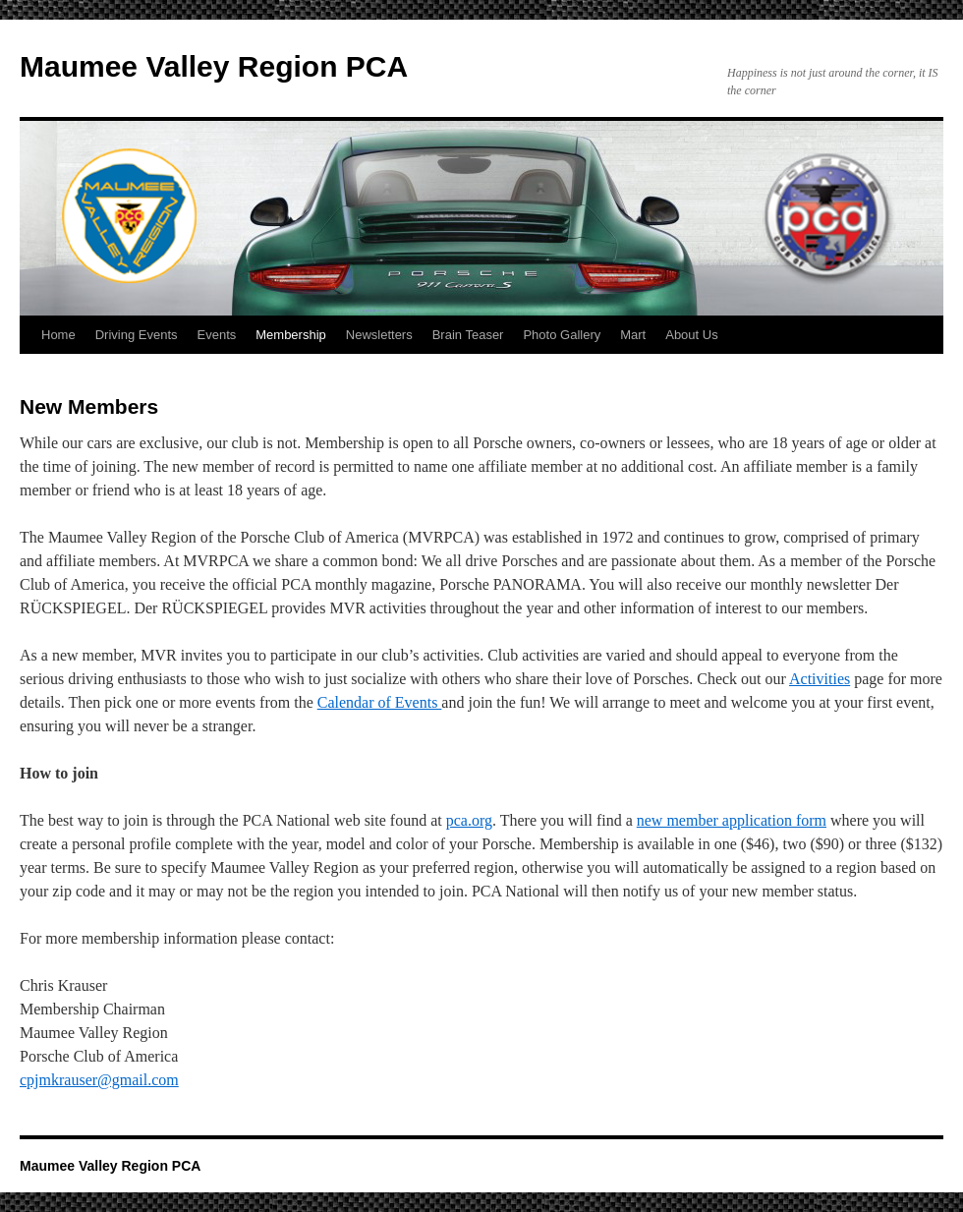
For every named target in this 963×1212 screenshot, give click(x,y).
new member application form (731, 820)
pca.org (469, 820)
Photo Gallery (561, 334)
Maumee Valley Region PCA (214, 66)
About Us (691, 334)
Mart (633, 334)
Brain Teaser (468, 334)
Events (217, 334)
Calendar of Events (379, 702)
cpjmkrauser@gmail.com (99, 1079)
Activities (819, 678)
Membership (290, 334)
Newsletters (379, 334)
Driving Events (136, 334)
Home (58, 334)
